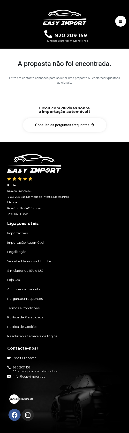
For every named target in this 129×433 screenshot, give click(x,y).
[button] (64, 125)
